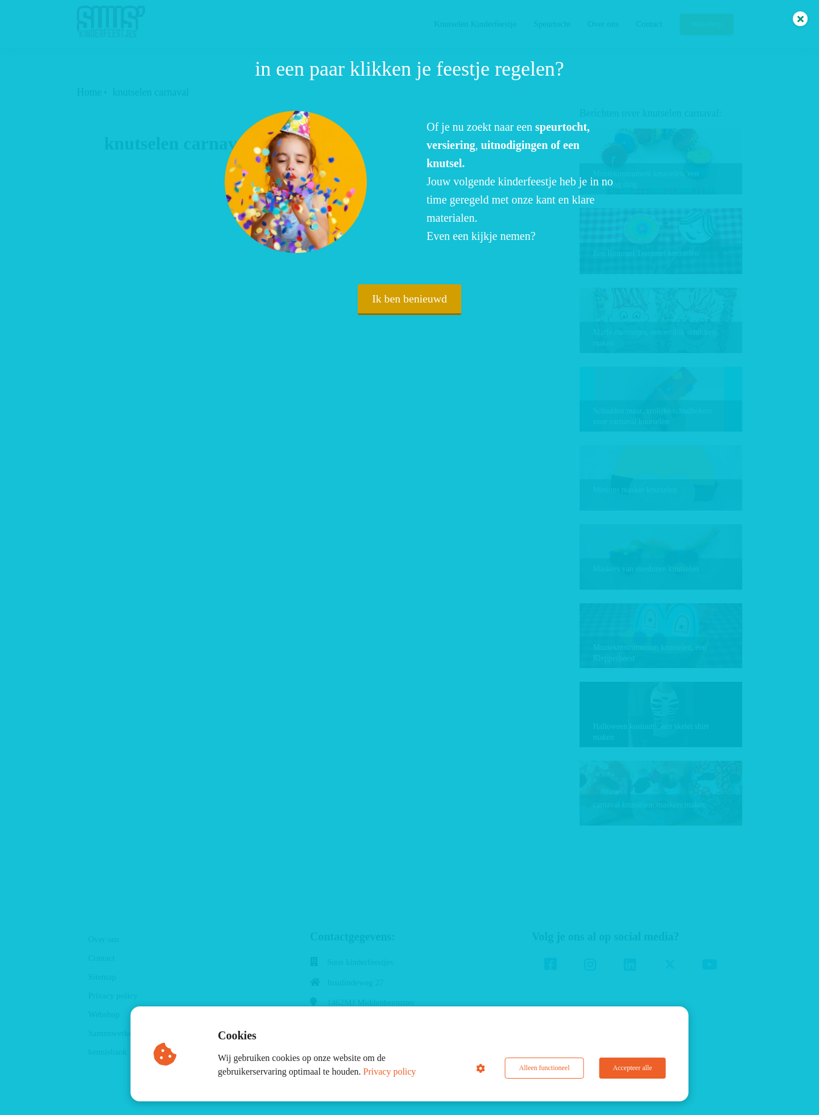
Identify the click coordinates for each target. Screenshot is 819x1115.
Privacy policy (389, 1071)
